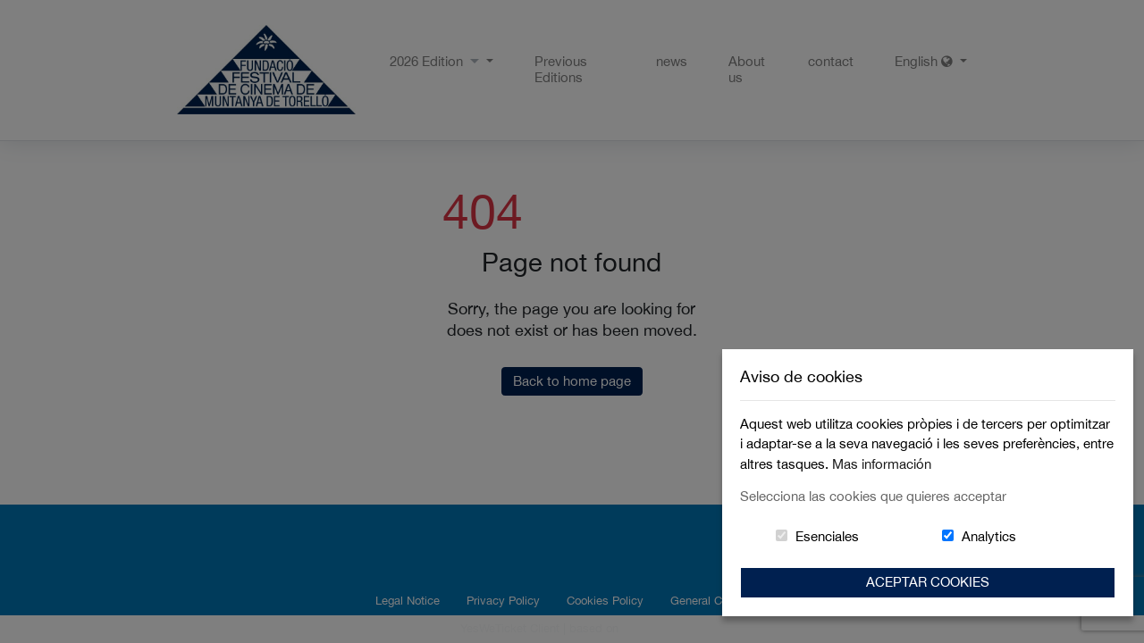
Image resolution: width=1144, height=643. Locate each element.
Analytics (989, 536)
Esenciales (827, 536)
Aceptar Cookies (927, 581)
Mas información (881, 464)
